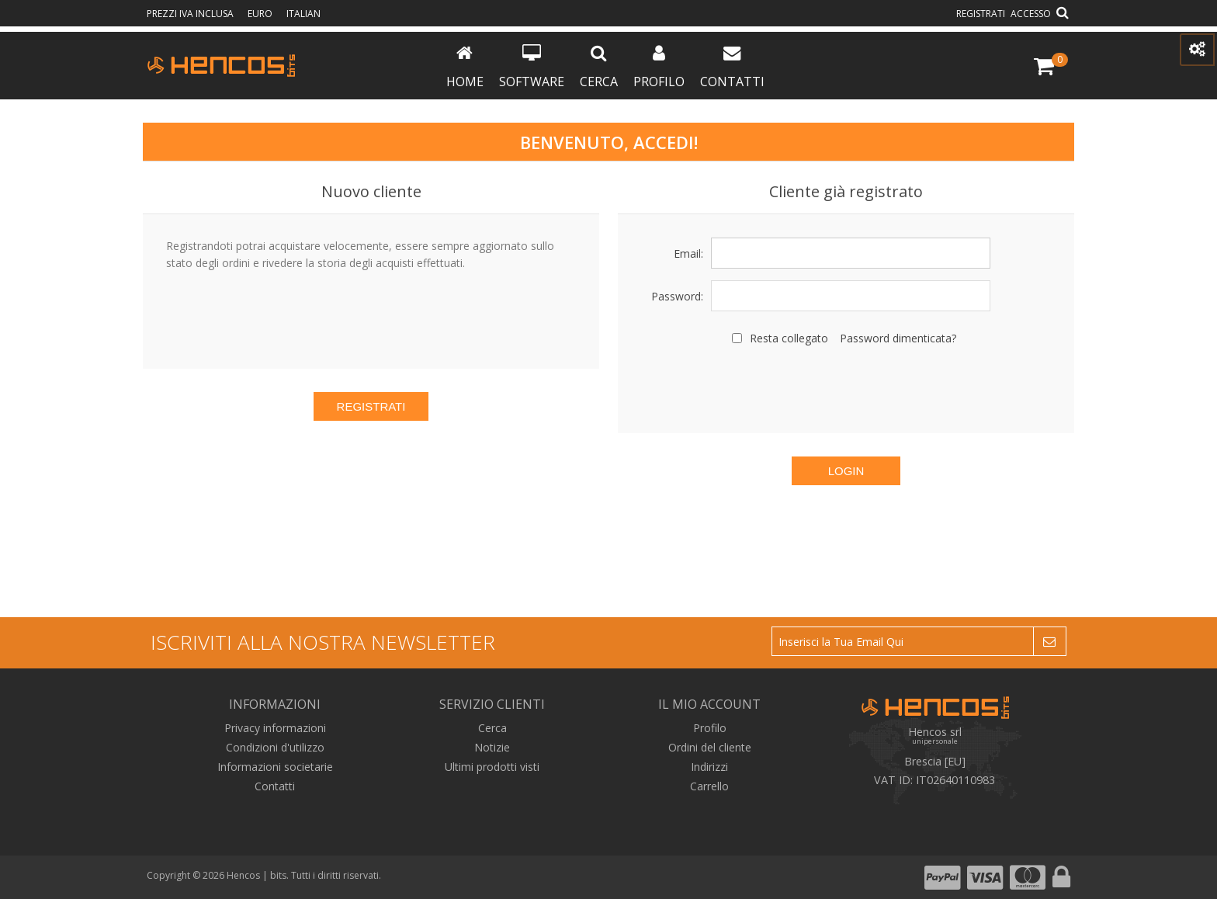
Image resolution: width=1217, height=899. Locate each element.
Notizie (492, 747)
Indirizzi (709, 766)
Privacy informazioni (275, 727)
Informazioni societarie (275, 766)
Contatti (732, 67)
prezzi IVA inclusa (191, 13)
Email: (688, 253)
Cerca (599, 67)
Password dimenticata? (898, 338)
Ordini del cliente (709, 747)
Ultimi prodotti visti (492, 766)
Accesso (1031, 13)
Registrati (980, 13)
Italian (303, 13)
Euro (261, 13)
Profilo (659, 67)
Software (531, 67)
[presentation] (846, 387)
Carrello (709, 786)
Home (465, 67)
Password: (677, 296)
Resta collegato (789, 338)
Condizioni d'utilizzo (275, 747)
